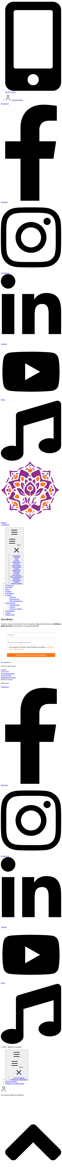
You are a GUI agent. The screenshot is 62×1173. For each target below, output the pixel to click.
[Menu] (14, 556)
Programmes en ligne (8, 677)
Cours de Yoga (6, 676)
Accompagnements (7, 674)
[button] (16, 554)
